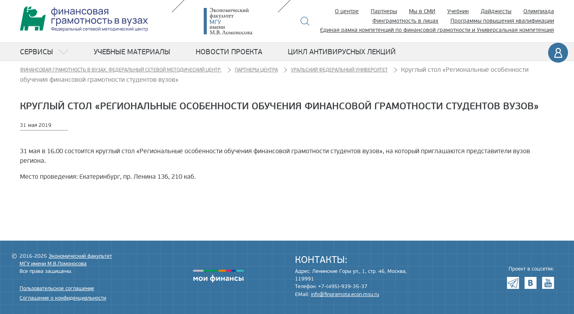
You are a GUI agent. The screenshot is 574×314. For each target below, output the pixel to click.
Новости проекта (229, 51)
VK (531, 283)
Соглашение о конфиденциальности (63, 298)
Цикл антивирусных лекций (342, 51)
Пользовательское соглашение (57, 288)
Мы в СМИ (422, 11)
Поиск (305, 21)
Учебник (458, 11)
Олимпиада (538, 11)
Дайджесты (496, 11)
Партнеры (384, 11)
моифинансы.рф (218, 276)
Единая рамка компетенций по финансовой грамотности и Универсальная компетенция (437, 30)
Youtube (548, 283)
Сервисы (36, 51)
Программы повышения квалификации (502, 21)
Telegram (513, 283)
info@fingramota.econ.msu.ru (345, 294)
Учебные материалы (132, 51)
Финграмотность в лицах (405, 21)
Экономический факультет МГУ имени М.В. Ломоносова (240, 21)
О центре (347, 11)
